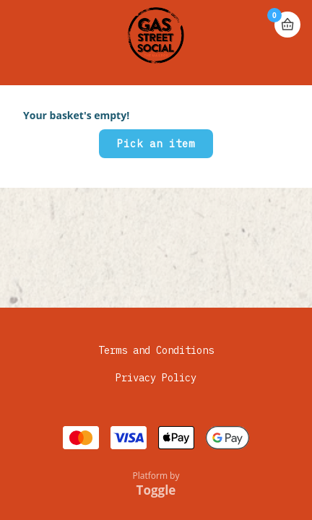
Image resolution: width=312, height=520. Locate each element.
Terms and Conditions (156, 350)
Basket (287, 25)
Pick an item (156, 143)
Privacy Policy (156, 377)
